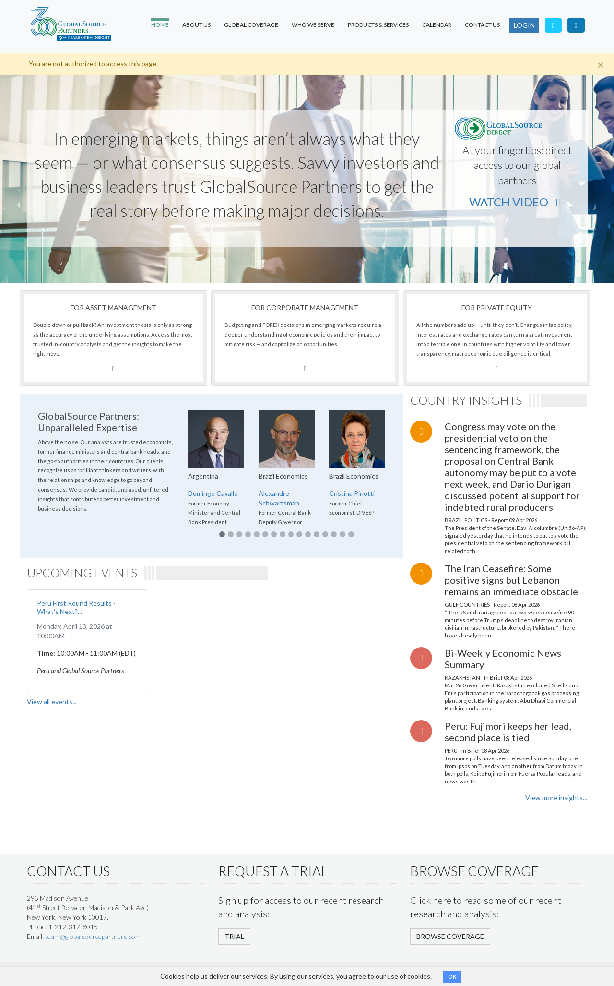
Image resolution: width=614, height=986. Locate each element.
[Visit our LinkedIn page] (576, 25)
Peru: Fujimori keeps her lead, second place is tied (508, 731)
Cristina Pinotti (352, 493)
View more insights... (556, 798)
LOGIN (524, 25)
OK (452, 977)
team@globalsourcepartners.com (93, 936)
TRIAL (234, 936)
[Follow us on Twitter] (553, 25)
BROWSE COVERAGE (450, 936)
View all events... (52, 701)
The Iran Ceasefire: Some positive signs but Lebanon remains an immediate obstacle (511, 580)
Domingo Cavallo (213, 493)
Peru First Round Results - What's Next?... (76, 607)
